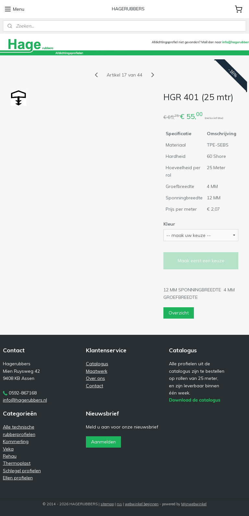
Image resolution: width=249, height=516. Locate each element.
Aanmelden (103, 442)
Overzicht (179, 313)
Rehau (10, 456)
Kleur (169, 224)
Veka (8, 449)
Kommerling (16, 441)
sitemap (107, 504)
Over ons (95, 378)
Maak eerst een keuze (201, 261)
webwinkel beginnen (142, 504)
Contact (94, 386)
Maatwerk (96, 371)
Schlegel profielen (22, 471)
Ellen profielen (18, 478)
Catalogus (97, 364)
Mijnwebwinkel (194, 504)
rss (119, 504)
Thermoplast (16, 463)
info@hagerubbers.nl (25, 400)
